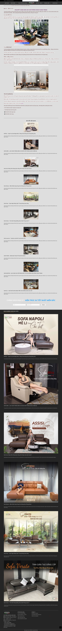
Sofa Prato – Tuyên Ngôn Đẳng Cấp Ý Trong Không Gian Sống (16, 203)
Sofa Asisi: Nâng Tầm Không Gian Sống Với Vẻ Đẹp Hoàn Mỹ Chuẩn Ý (18, 168)
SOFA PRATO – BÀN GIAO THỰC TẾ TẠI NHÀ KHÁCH (14, 255)
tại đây (22, 103)
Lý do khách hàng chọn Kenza (36, 614)
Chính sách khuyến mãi (21, 617)
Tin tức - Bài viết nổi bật (21, 613)
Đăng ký (43, 304)
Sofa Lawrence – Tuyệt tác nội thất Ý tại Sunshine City (14, 238)
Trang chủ (5, 5)
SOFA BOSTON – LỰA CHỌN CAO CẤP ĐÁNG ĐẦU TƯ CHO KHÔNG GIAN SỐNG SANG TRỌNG (23, 273)
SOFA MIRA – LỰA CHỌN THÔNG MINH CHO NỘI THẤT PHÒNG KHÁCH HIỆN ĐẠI (20, 151)
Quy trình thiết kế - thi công (22, 614)
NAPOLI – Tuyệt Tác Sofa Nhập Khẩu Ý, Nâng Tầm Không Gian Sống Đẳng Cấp (20, 133)
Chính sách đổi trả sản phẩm (22, 618)
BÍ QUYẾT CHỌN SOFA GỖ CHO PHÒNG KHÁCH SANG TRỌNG (31, 10)
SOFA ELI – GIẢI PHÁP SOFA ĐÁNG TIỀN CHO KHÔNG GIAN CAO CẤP (18, 290)
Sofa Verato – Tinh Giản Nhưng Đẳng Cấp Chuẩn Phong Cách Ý (16, 220)
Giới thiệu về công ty (35, 613)
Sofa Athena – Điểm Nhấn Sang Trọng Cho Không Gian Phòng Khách (17, 185)
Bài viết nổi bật (9, 5)
